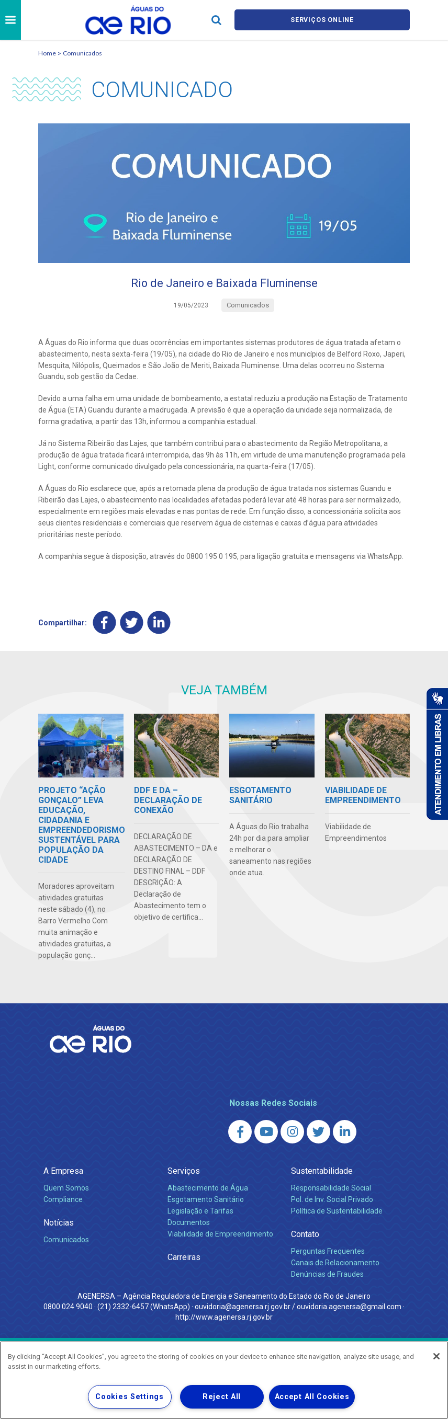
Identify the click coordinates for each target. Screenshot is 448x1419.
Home (47, 53)
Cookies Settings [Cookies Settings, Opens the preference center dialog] (129, 1396)
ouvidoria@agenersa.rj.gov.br (242, 1309)
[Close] (436, 1356)
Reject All (222, 1396)
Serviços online (322, 20)
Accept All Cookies (312, 1396)
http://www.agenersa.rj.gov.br (224, 1319)
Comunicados (82, 53)
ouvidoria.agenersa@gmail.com (349, 1309)
